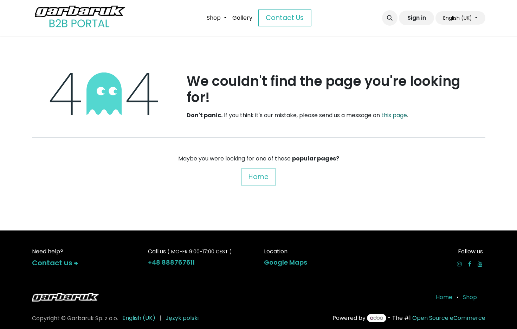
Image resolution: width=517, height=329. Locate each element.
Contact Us (285, 18)
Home (258, 177)
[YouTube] (480, 264)
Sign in (416, 18)
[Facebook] (470, 264)
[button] (390, 18)
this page (394, 115)
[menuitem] (216, 18)
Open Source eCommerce (448, 318)
